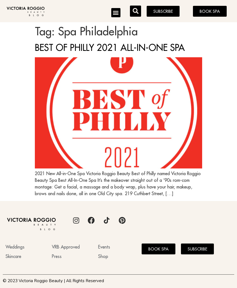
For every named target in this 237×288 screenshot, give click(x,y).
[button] (115, 12)
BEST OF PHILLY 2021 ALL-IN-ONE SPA (110, 47)
